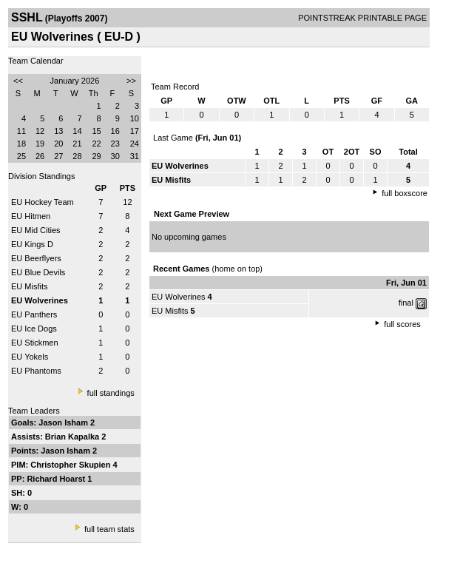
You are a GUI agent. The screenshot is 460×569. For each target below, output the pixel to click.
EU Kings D (32, 244)
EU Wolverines (179, 296)
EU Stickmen (34, 342)
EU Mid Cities (36, 230)
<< (18, 80)
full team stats (109, 529)
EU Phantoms (36, 370)
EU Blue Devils (38, 272)
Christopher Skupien (71, 464)
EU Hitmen (30, 216)
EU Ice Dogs (34, 328)
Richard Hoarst (57, 478)
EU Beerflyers (36, 258)
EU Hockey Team (42, 202)
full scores (402, 324)
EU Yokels (29, 356)
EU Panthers (34, 314)
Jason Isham (64, 422)
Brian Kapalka (73, 436)
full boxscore (404, 193)
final (406, 302)
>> (131, 80)
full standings (111, 392)
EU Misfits (29, 286)
